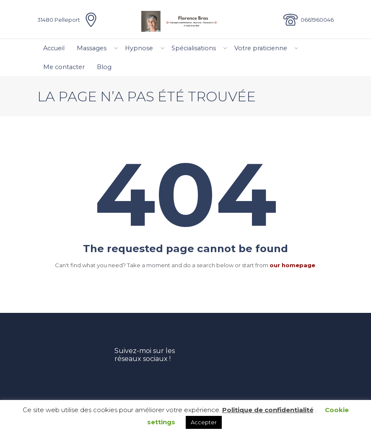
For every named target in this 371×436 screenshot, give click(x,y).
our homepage (292, 265)
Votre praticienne (260, 48)
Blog (104, 67)
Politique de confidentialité (268, 410)
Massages (91, 48)
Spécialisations (193, 48)
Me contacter (64, 67)
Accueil (54, 48)
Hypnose (139, 48)
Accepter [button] (204, 422)
